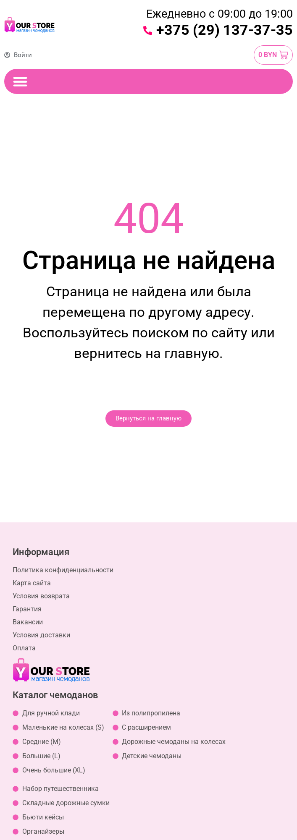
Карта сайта (32, 583)
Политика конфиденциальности (63, 570)
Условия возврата (41, 596)
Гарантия (27, 609)
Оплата (24, 648)
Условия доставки (41, 635)
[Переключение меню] (20, 81)
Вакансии (28, 622)
